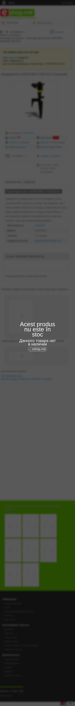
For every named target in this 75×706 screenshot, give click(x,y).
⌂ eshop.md (37, 349)
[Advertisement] (37, 368)
